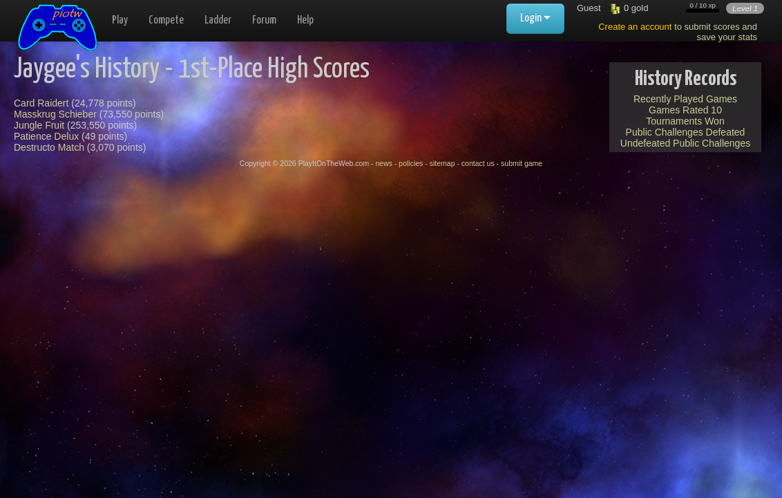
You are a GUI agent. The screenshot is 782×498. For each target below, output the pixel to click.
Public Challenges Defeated (685, 132)
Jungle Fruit (39, 125)
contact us (478, 163)
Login (535, 18)
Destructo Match (49, 147)
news (383, 163)
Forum (264, 20)
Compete (166, 20)
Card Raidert (41, 103)
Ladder (217, 20)
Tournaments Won (685, 121)
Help (305, 20)
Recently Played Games (685, 98)
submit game (521, 163)
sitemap (442, 163)
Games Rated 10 (685, 110)
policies (411, 163)
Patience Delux (46, 136)
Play (120, 20)
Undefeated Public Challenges (685, 143)
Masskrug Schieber (55, 114)
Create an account (634, 26)
